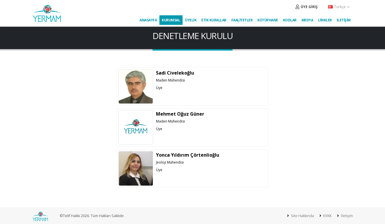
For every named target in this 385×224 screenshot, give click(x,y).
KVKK (327, 215)
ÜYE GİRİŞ (306, 6)
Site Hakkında (302, 215)
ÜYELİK (190, 20)
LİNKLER (325, 20)
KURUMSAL (171, 20)
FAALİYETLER (242, 20)
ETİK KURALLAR (213, 20)
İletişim (346, 215)
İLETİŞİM (344, 20)
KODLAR (290, 20)
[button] (339, 7)
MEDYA (307, 20)
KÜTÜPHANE (267, 20)
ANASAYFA (148, 20)
